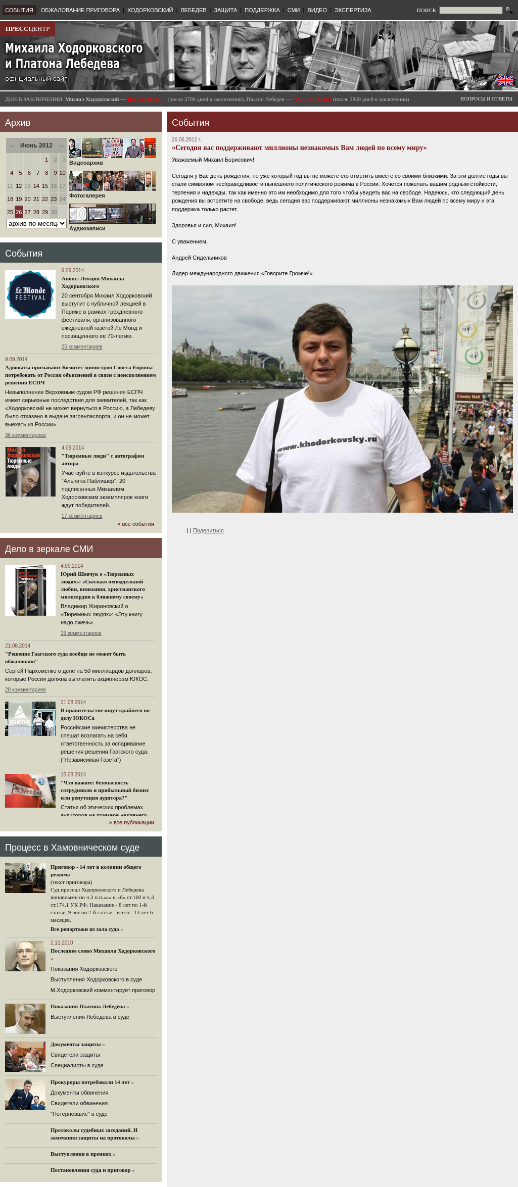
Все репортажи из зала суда (85, 929)
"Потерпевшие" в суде (79, 1114)
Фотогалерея (112, 193)
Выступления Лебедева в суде (90, 1017)
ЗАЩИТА (225, 10)
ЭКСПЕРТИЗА (353, 10)
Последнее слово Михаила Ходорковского (103, 951)
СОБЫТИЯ (19, 10)
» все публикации (131, 822)
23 (54, 199)
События (23, 254)
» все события (135, 524)
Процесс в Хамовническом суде (72, 848)
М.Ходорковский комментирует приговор (103, 990)
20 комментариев (25, 690)
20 (28, 199)
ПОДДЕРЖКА (262, 10)
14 (36, 186)
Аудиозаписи (112, 225)
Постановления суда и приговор (90, 1170)
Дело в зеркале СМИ (49, 549)
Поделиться (208, 530)
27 (28, 212)
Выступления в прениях (81, 1154)
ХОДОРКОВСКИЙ (150, 10)
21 (36, 199)
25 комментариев (82, 347)
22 (45, 199)
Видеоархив (112, 160)
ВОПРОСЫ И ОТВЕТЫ (486, 99)
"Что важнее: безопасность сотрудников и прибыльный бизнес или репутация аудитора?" (105, 790)
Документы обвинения (80, 1093)
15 (45, 186)
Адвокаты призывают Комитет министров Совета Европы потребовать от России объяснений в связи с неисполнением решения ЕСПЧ (80, 374)
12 (19, 186)
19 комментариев (81, 633)
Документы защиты (76, 1044)
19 (19, 199)
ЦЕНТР (28, 28)
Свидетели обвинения (79, 1103)
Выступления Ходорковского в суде (96, 979)
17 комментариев (82, 516)
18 (10, 199)
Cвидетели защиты (75, 1055)
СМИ (294, 10)
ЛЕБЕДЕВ (193, 10)
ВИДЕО (317, 10)
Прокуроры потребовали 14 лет (90, 1082)
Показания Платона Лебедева (88, 1006)
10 (63, 173)
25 (10, 212)
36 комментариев (25, 435)
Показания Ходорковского (84, 969)
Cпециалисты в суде (77, 1065)
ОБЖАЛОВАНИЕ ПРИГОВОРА (80, 10)
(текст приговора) (71, 882)
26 (19, 212)
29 (45, 212)
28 (36, 212)
